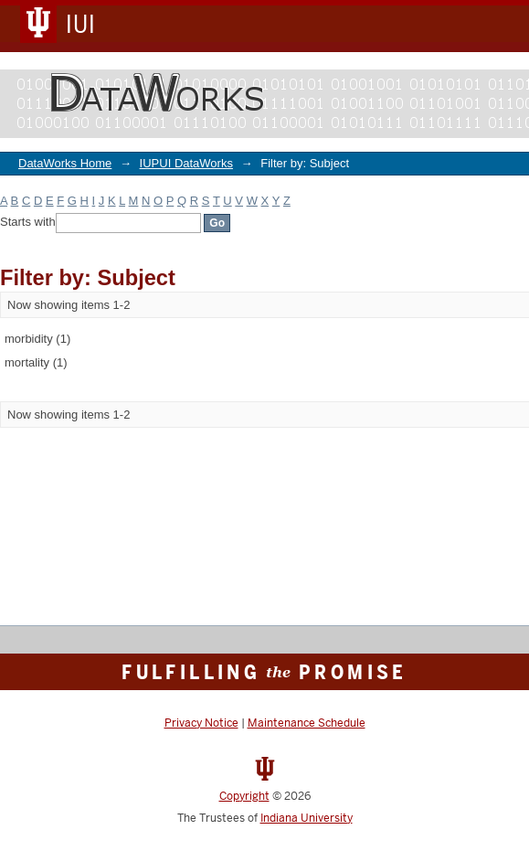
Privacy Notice (201, 723)
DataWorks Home (64, 163)
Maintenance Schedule (306, 723)
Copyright (244, 796)
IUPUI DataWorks (186, 163)
